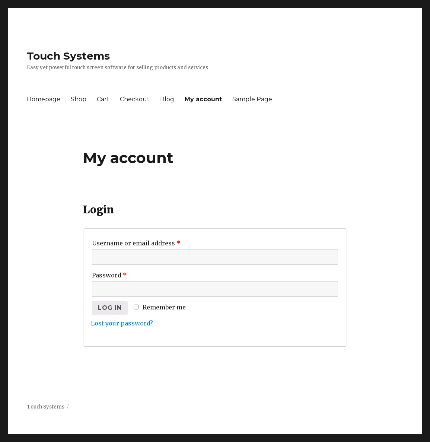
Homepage (43, 99)
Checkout (135, 99)
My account (203, 99)
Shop (78, 99)
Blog (167, 99)
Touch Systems (68, 56)
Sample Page (252, 99)
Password (109, 275)
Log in (110, 307)
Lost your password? (122, 323)
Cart (103, 99)
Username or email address (136, 243)
